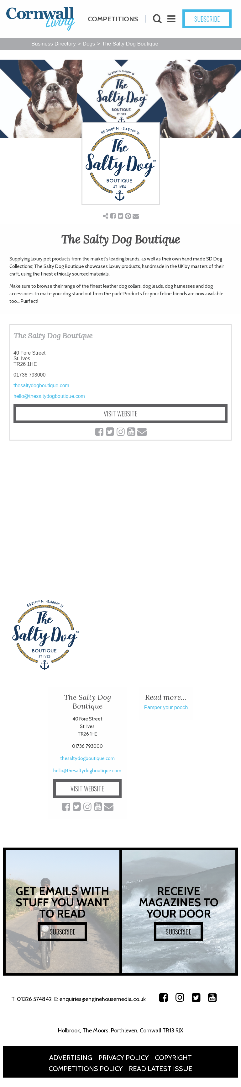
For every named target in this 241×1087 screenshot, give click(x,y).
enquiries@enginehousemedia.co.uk (103, 999)
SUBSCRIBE (211, 19)
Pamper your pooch (166, 707)
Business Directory (53, 44)
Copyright (173, 1057)
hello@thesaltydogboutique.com (49, 396)
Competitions (113, 18)
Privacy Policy (123, 1057)
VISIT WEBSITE (120, 413)
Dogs (89, 44)
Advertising (70, 1057)
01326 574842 (34, 999)
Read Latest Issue (160, 1068)
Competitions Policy (86, 1068)
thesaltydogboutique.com (41, 385)
